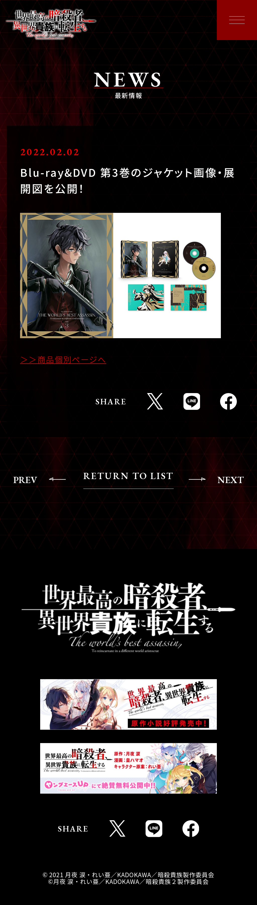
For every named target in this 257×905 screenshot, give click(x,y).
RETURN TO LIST (128, 476)
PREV (25, 479)
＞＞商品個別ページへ (63, 359)
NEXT (230, 479)
